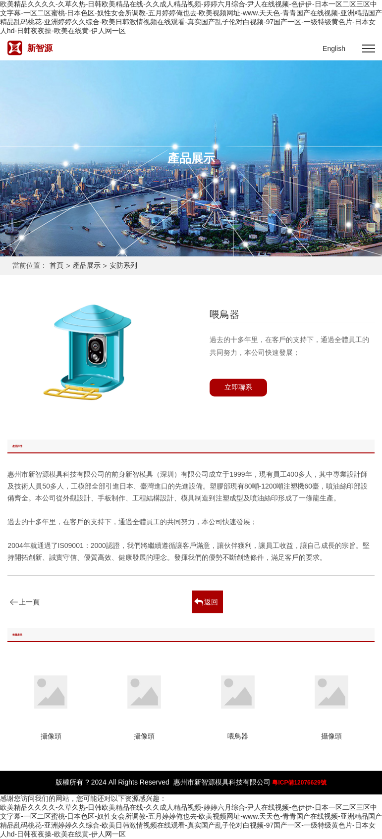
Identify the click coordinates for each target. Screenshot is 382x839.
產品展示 (87, 265)
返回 (211, 602)
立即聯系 (238, 387)
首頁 (56, 265)
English (334, 48)
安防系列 (123, 265)
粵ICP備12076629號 (299, 782)
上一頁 (29, 602)
